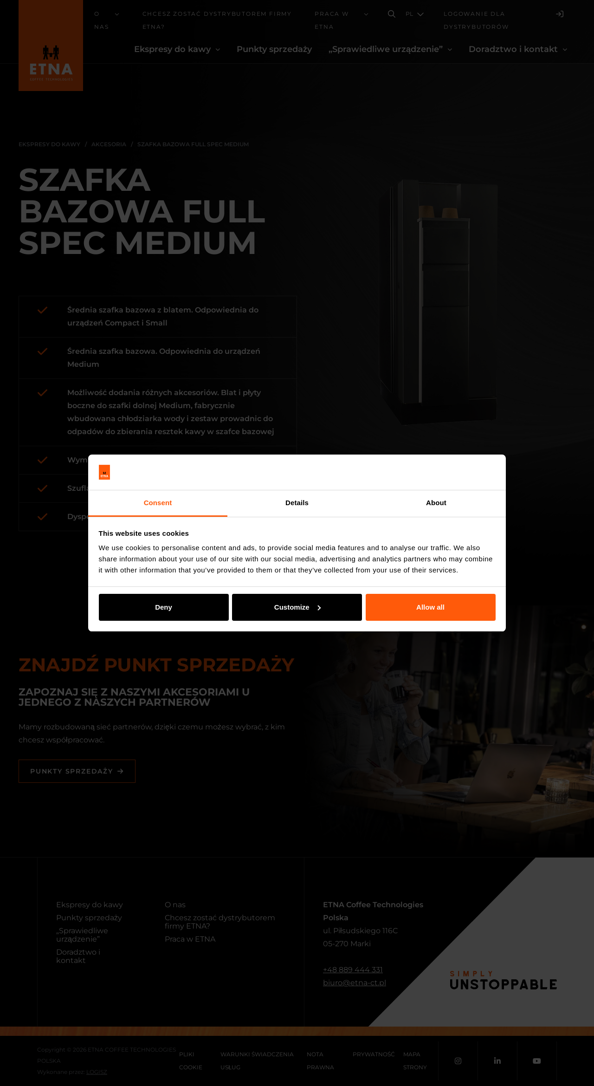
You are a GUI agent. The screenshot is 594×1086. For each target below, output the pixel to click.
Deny (163, 607)
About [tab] (436, 503)
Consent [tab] (158, 503)
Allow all (430, 607)
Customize (297, 607)
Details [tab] (297, 503)
